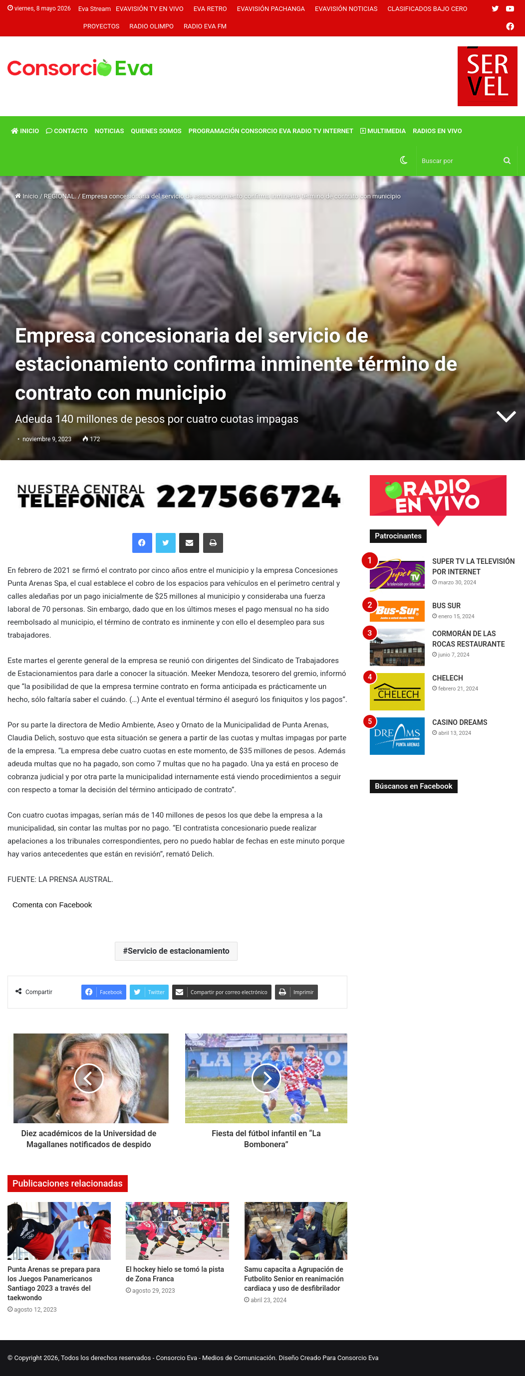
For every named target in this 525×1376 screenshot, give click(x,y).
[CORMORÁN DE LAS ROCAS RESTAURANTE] (397, 647)
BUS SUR (446, 606)
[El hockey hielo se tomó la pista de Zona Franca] (177, 1231)
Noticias (109, 131)
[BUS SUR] (397, 611)
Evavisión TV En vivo (150, 8)
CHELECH (447, 678)
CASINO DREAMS (459, 722)
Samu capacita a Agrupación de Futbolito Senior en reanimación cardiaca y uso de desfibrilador (294, 1278)
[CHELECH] (397, 691)
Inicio (25, 131)
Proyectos (101, 26)
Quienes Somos (156, 131)
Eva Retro (210, 8)
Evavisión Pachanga (271, 8)
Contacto (67, 131)
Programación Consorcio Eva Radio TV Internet (271, 131)
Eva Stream (94, 8)
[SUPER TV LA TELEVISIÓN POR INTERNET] (397, 575)
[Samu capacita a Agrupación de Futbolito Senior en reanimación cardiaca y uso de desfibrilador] (295, 1231)
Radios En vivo (437, 131)
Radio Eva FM (205, 26)
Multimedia (383, 131)
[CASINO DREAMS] (397, 736)
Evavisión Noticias (346, 8)
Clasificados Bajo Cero (427, 8)
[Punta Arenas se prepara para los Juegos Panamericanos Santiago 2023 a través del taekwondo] (59, 1231)
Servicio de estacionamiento (179, 951)
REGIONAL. (60, 196)
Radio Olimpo (151, 26)
